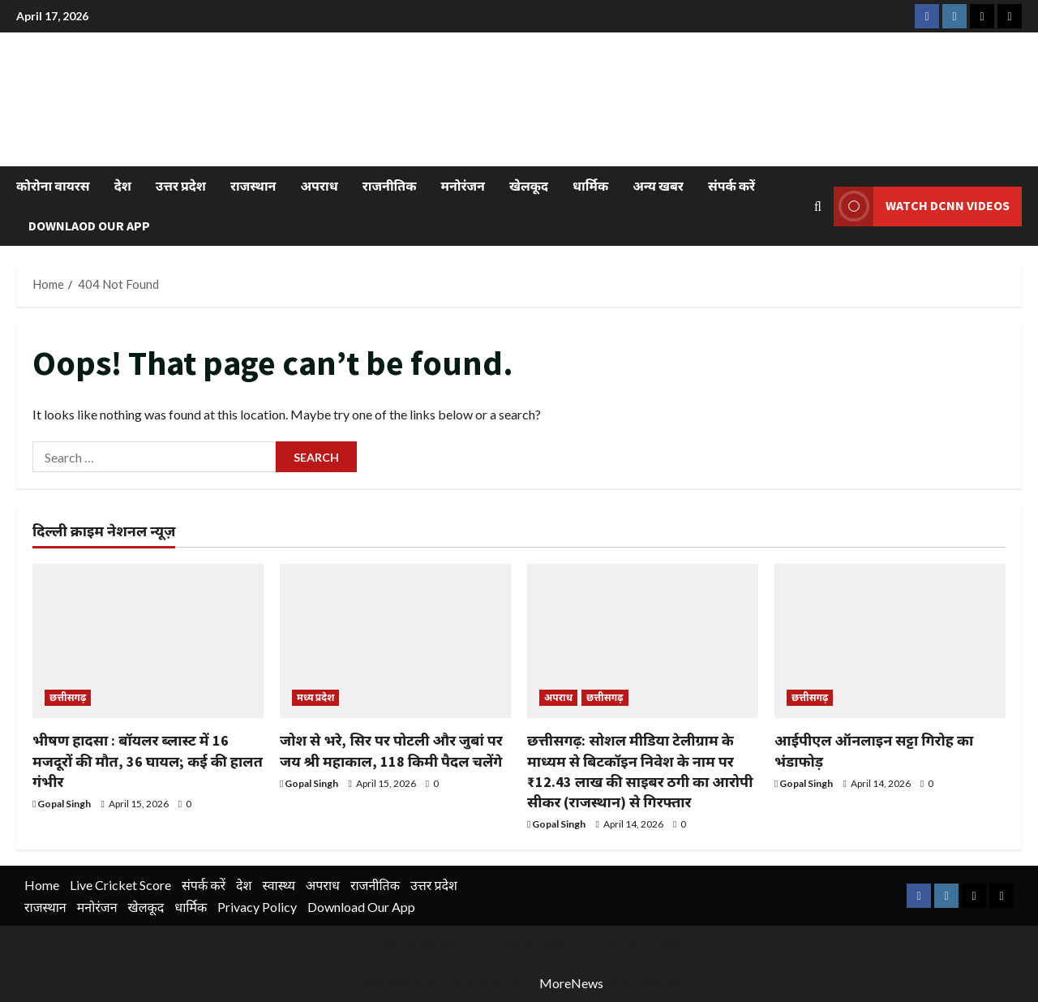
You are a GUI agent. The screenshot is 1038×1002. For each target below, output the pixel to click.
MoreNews (571, 983)
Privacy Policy (257, 906)
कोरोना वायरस (53, 186)
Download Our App (361, 906)
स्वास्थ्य (278, 884)
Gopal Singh (64, 804)
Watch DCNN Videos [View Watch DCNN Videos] (922, 206)
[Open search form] (817, 205)
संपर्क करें (731, 186)
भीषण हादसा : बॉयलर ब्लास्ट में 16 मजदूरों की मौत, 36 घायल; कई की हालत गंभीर (147, 760)
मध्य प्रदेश (315, 697)
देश (122, 186)
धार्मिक (590, 186)
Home (41, 884)
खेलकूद (528, 186)
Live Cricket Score (120, 884)
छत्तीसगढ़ (67, 697)
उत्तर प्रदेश (181, 186)
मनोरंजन (463, 186)
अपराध (318, 186)
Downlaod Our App (89, 225)
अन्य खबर (658, 186)
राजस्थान (253, 186)
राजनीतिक (389, 186)
